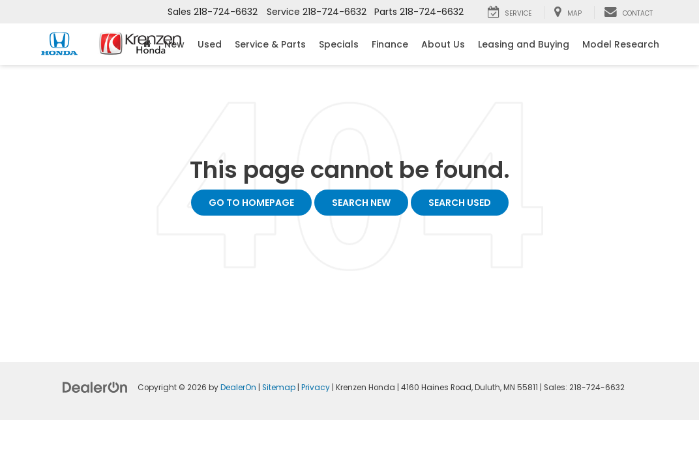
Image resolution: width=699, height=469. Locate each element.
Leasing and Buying (523, 44)
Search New (361, 202)
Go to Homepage (251, 202)
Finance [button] (390, 44)
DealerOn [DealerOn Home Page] (238, 387)
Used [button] (210, 44)
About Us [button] (443, 44)
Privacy (315, 387)
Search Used (459, 202)
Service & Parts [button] (270, 44)
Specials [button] (339, 44)
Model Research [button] (620, 44)
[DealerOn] (95, 386)
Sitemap (278, 387)
